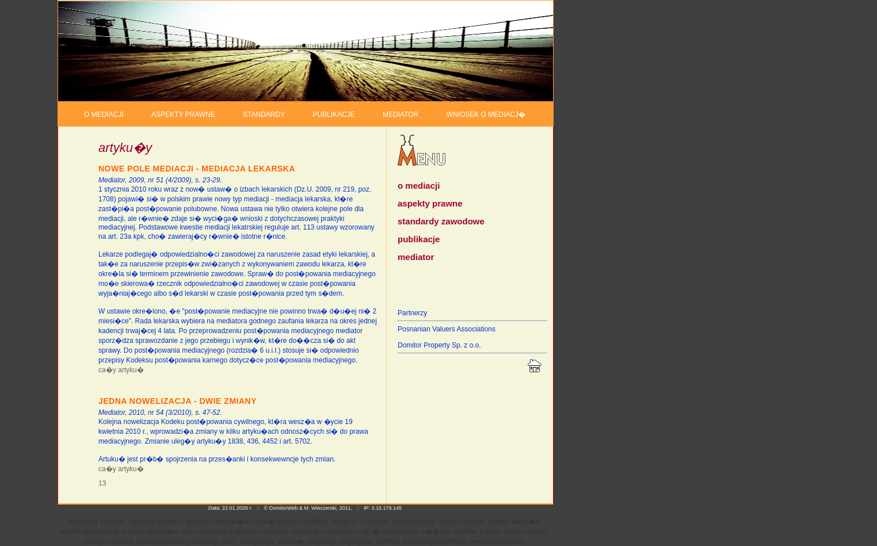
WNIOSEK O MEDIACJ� (486, 114)
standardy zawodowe (441, 221)
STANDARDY (264, 114)
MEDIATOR (400, 114)
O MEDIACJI (104, 114)
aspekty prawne (430, 203)
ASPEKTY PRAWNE (183, 114)
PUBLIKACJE (333, 114)
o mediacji (419, 185)
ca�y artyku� (121, 370)
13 (102, 483)
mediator (416, 257)
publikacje (419, 239)
